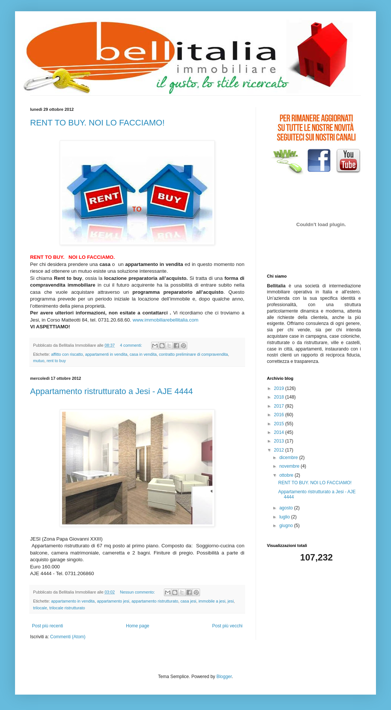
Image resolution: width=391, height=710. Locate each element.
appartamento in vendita (73, 601)
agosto (286, 508)
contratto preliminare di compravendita (193, 354)
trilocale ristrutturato (67, 608)
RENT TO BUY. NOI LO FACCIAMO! (97, 122)
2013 (279, 441)
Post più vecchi (227, 625)
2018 (279, 397)
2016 (279, 414)
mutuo (38, 360)
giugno (286, 525)
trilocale (40, 608)
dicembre (289, 457)
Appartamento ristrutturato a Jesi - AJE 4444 (111, 391)
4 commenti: (131, 345)
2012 (279, 450)
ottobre (287, 475)
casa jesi (188, 601)
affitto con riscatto (67, 354)
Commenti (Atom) (67, 636)
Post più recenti (47, 625)
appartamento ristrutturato (155, 601)
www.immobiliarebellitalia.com (166, 320)
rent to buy (56, 360)
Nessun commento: (138, 592)
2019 (279, 388)
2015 (279, 423)
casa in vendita (143, 354)
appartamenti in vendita (106, 354)
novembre (290, 466)
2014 (279, 432)
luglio (285, 517)
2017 (279, 406)
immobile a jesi (212, 601)
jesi (230, 601)
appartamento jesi (113, 601)
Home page (137, 625)
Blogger (224, 676)
